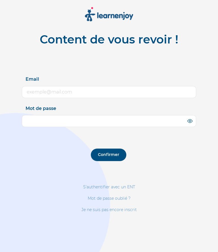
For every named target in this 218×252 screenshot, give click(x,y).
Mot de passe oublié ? (109, 198)
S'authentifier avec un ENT (109, 186)
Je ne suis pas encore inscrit (109, 209)
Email (32, 79)
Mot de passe (41, 108)
